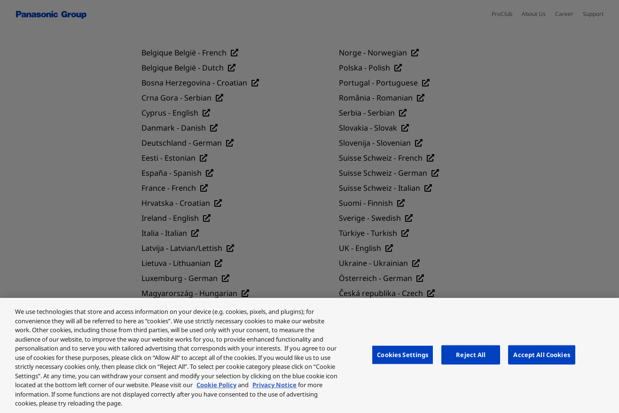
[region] (309, 355)
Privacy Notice (274, 385)
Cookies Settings (402, 354)
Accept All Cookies (541, 354)
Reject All (471, 354)
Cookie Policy (216, 385)
